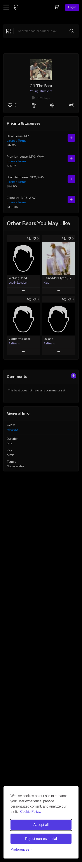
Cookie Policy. (30, 811)
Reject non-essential (41, 839)
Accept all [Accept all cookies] (41, 825)
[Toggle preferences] (21, 850)
